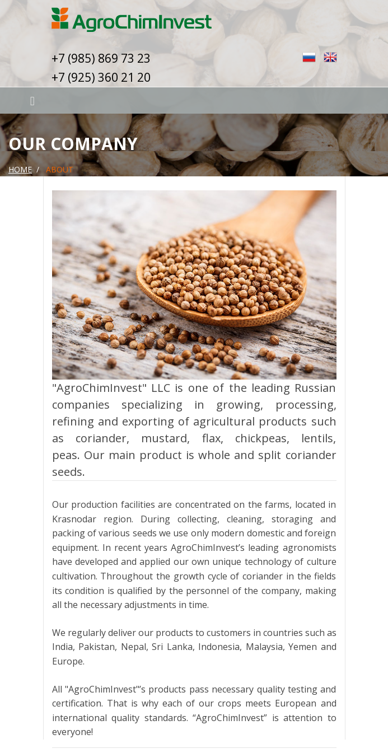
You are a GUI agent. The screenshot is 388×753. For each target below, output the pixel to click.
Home (20, 169)
